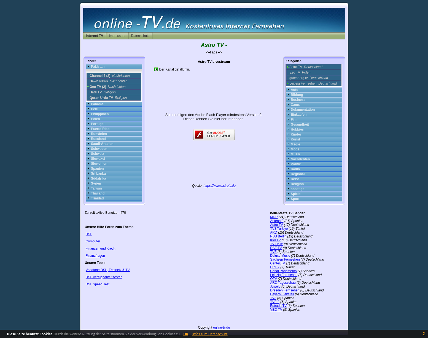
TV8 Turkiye (279, 229)
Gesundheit (300, 124)
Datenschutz (140, 36)
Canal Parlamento (283, 271)
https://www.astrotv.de (219, 186)
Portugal (97, 124)
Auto (294, 90)
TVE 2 (274, 302)
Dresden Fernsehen (284, 290)
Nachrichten (300, 159)
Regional (298, 174)
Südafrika (98, 178)
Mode (295, 149)
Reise (295, 179)
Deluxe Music (280, 256)
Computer (93, 241)
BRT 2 (274, 267)
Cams (295, 105)
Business (298, 100)
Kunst (295, 139)
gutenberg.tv (308, 78)
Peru (94, 109)
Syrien (96, 183)
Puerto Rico (100, 129)
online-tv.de (221, 327)
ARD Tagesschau (283, 283)
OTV (273, 279)
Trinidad (97, 198)
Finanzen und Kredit (100, 248)
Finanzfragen (95, 256)
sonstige (297, 189)
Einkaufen (298, 115)
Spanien (97, 169)
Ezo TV (300, 72)
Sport (295, 199)
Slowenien (99, 164)
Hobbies (297, 129)
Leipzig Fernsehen (313, 83)
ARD (273, 232)
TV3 (273, 298)
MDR (274, 217)
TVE (273, 252)
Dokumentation (303, 110)
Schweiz (97, 154)
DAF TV (276, 248)
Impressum (117, 36)
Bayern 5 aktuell (282, 294)
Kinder (296, 134)
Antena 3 (276, 221)
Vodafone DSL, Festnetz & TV (108, 270)
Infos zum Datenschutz (210, 334)
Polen (95, 119)
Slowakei (98, 159)
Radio (295, 169)
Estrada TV (278, 306)
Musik (295, 154)
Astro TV (305, 67)
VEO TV (276, 310)
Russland (98, 139)
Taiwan (96, 188)
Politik (296, 164)
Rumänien (99, 134)
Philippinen (100, 114)
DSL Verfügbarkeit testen (104, 277)
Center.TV (277, 263)
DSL (89, 234)
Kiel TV (275, 240)
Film (294, 119)
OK (185, 334)
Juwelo (275, 286)
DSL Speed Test (97, 284)
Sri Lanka (98, 173)
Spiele (295, 194)
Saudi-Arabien (102, 144)
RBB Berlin (278, 236)
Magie (295, 144)
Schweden (99, 149)
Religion (297, 184)
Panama (97, 104)
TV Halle (276, 244)
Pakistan (97, 67)
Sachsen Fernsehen (285, 259)
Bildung (297, 95)
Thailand (97, 193)
